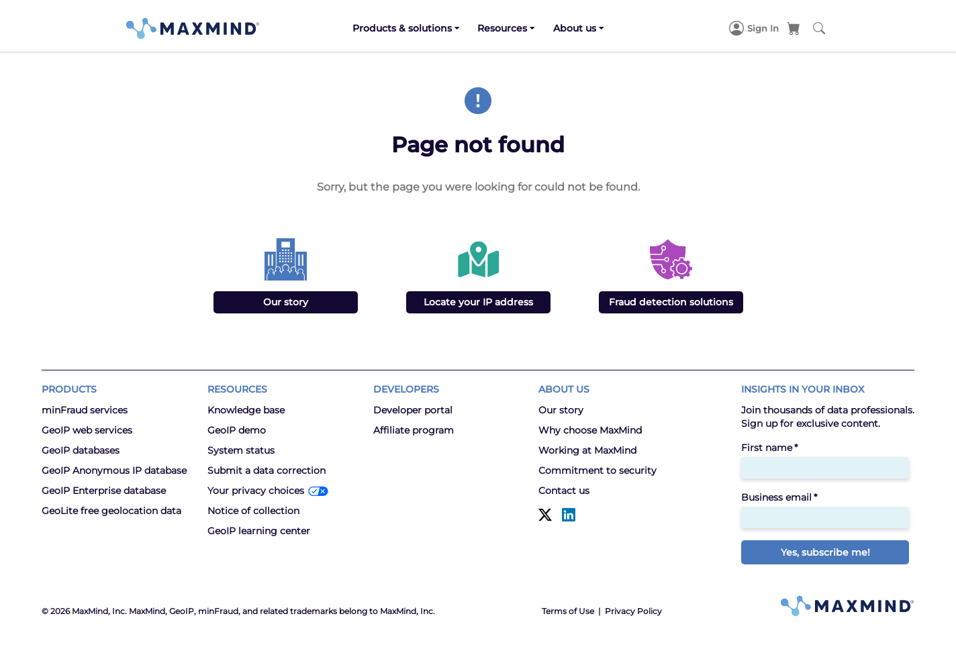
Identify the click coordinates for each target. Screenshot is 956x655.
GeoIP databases (81, 450)
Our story (285, 302)
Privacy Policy (633, 611)
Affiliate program (413, 430)
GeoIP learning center (258, 531)
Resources (502, 28)
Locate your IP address (478, 302)
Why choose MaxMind (590, 430)
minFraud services (85, 410)
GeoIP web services (87, 430)
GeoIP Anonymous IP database (114, 470)
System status (241, 450)
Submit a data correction (266, 470)
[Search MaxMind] (819, 28)
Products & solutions (402, 28)
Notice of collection (253, 511)
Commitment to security (597, 470)
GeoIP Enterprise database (104, 491)
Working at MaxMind (587, 450)
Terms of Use (568, 611)
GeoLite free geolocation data (111, 511)
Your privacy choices (255, 491)
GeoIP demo (236, 430)
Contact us (563, 491)
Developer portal (412, 410)
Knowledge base (246, 410)
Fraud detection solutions (671, 302)
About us (574, 28)
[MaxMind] (193, 28)
